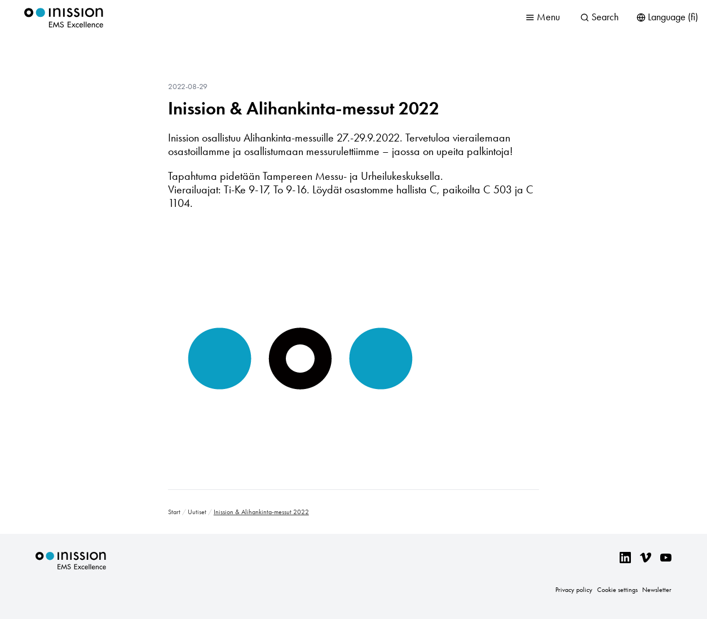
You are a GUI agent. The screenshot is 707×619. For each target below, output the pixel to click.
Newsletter (656, 590)
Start (174, 512)
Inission (63, 18)
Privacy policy (574, 590)
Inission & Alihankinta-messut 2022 (303, 108)
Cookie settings (617, 590)
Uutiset (197, 512)
